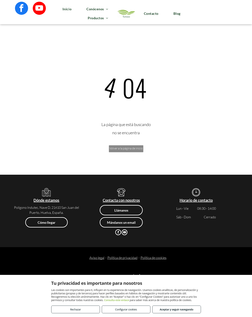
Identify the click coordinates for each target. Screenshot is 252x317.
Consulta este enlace (116, 300)
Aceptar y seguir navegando (176, 309)
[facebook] (21, 9)
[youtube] (39, 9)
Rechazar (75, 309)
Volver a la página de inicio (126, 148)
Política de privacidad (122, 258)
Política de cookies (153, 258)
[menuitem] (67, 8)
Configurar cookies (126, 309)
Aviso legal (96, 258)
